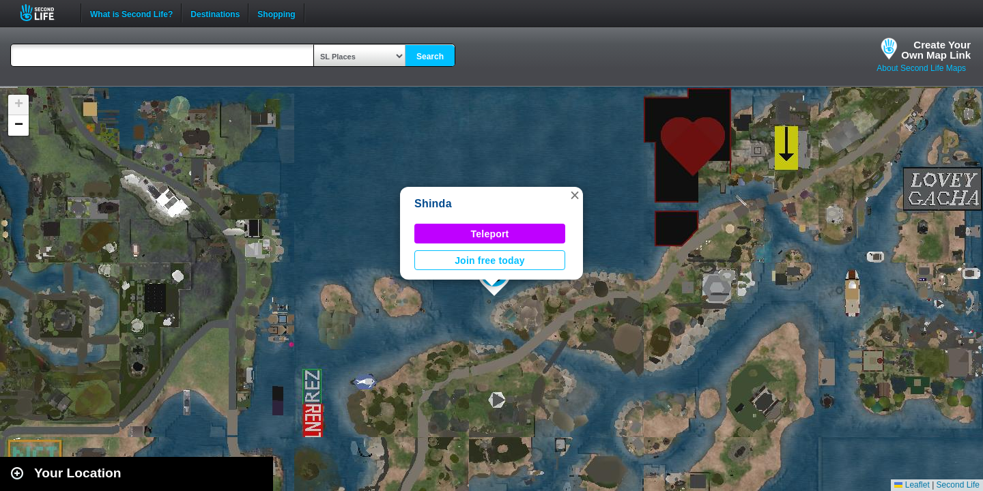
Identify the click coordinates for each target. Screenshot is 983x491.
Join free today (490, 260)
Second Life (44, 12)
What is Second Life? (131, 13)
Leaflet (911, 485)
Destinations (215, 13)
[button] (575, 195)
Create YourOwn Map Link (936, 50)
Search (430, 56)
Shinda (433, 203)
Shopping (276, 13)
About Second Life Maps (921, 68)
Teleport (490, 233)
